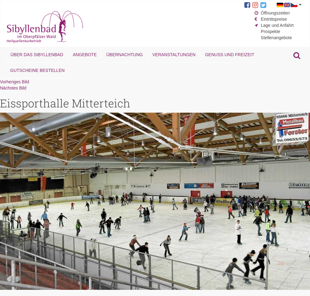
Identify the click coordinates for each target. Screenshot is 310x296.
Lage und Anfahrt (277, 25)
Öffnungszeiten (275, 12)
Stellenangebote (276, 37)
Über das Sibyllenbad (36, 54)
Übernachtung (124, 54)
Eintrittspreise (274, 19)
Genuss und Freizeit (229, 54)
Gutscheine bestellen (37, 70)
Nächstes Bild (13, 87)
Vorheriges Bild (14, 81)
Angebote (85, 54)
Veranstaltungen (173, 54)
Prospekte (270, 31)
